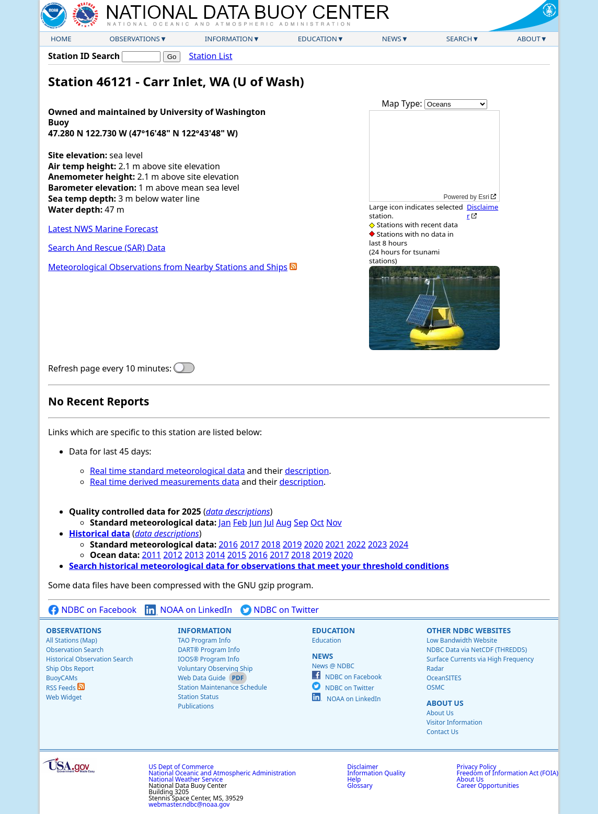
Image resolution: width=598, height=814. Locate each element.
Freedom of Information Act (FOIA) (507, 773)
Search (459, 38)
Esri (483, 197)
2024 (399, 544)
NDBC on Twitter (279, 609)
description (307, 470)
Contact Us (442, 731)
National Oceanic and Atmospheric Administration (222, 773)
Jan (224, 522)
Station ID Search (84, 56)
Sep (301, 522)
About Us (445, 703)
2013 (194, 555)
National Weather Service (185, 779)
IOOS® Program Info (208, 659)
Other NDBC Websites (469, 630)
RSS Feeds (65, 687)
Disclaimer (482, 211)
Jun (255, 522)
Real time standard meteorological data (167, 470)
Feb (240, 522)
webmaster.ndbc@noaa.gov (188, 804)
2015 (237, 555)
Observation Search (75, 649)
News (391, 38)
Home (61, 38)
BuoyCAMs (61, 677)
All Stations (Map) (71, 640)
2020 (313, 544)
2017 (249, 544)
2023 (377, 544)
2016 (228, 544)
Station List (210, 56)
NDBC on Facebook (92, 609)
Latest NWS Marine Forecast (103, 229)
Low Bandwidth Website (462, 640)
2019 (292, 544)
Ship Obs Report (70, 668)
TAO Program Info (204, 640)
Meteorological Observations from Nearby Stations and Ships (168, 267)
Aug (284, 522)
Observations (134, 38)
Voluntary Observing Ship (215, 668)
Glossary (359, 785)
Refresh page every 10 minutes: (109, 368)
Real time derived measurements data (164, 481)
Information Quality (376, 773)
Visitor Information (454, 722)
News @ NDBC (333, 665)
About (528, 38)
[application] (434, 156)
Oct (317, 522)
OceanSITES (444, 677)
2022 (356, 544)
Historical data (99, 533)
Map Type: (403, 103)
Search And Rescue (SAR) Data (106, 247)
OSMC (435, 687)
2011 (152, 555)
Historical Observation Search (89, 659)
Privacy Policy (477, 766)
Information (229, 38)
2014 (215, 555)
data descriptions (238, 511)
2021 (334, 544)
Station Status (198, 696)
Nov (334, 522)
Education (317, 38)
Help (354, 779)
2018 (271, 544)
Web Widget (64, 697)
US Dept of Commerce (181, 766)
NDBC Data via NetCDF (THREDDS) (477, 649)
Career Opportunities (488, 785)
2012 (172, 555)
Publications (196, 706)
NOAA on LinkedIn (188, 609)
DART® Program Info (209, 649)
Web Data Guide (201, 677)
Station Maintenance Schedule (222, 687)
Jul (268, 522)
